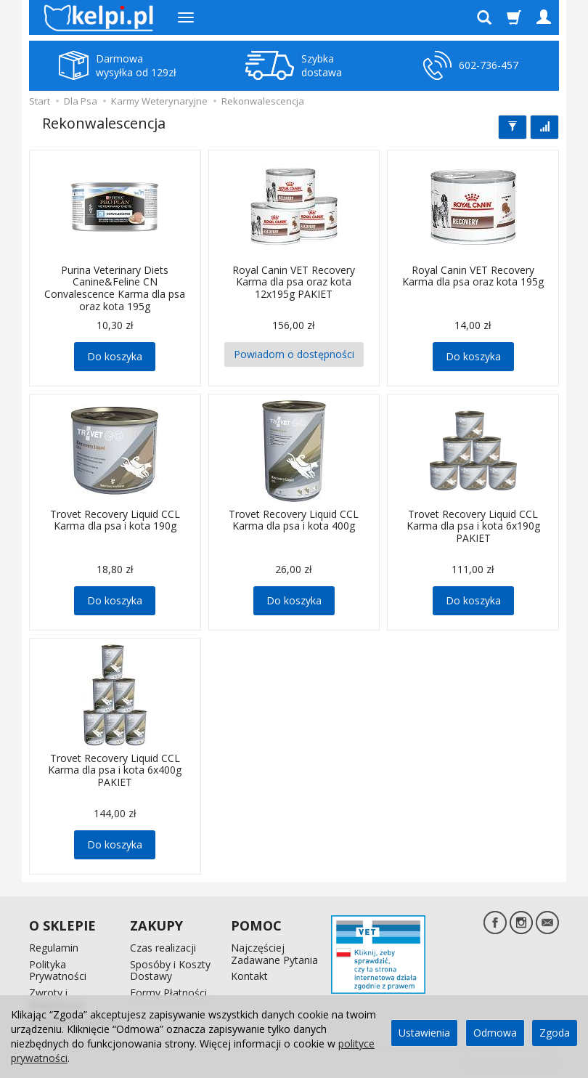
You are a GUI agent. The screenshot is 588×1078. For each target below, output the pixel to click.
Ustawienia (424, 1033)
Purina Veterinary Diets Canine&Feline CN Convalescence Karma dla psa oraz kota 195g (114, 288)
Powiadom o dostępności (294, 354)
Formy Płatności (168, 993)
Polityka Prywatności (57, 970)
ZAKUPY (156, 925)
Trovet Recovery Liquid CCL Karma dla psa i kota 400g (294, 520)
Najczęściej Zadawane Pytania (274, 954)
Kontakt (249, 976)
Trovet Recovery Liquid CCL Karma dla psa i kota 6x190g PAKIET (473, 526)
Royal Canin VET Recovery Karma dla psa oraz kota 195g (473, 276)
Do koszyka (114, 356)
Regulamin (53, 948)
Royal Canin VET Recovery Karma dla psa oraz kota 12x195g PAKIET (293, 282)
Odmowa (495, 1033)
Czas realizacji (163, 948)
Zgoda (554, 1033)
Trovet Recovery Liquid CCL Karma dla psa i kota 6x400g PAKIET (114, 770)
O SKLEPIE (62, 925)
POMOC (256, 925)
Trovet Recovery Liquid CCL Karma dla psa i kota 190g (115, 520)
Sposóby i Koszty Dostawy (170, 970)
